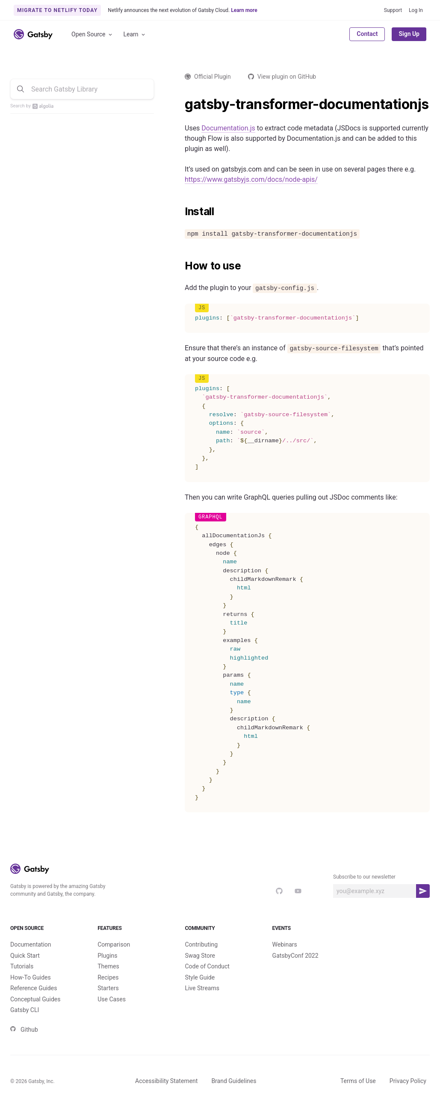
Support (393, 10)
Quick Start (25, 955)
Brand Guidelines (233, 1080)
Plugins (107, 955)
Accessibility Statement (166, 1080)
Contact (367, 33)
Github (24, 1029)
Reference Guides (33, 988)
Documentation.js (228, 128)
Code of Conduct (207, 966)
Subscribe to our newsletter (364, 877)
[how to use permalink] (180, 266)
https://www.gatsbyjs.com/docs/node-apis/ (251, 179)
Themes (108, 966)
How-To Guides (30, 977)
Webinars (284, 944)
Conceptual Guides (35, 999)
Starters (108, 988)
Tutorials (21, 966)
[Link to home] (33, 34)
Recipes (107, 977)
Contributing (201, 944)
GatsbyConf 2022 (295, 955)
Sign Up (409, 33)
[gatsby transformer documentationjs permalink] (180, 104)
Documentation (30, 944)
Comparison (113, 944)
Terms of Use (358, 1080)
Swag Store (200, 955)
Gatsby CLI (24, 1009)
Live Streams (202, 988)
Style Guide (200, 977)
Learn (135, 34)
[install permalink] (180, 211)
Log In (416, 10)
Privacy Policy (408, 1080)
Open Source (92, 34)
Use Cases (111, 999)
